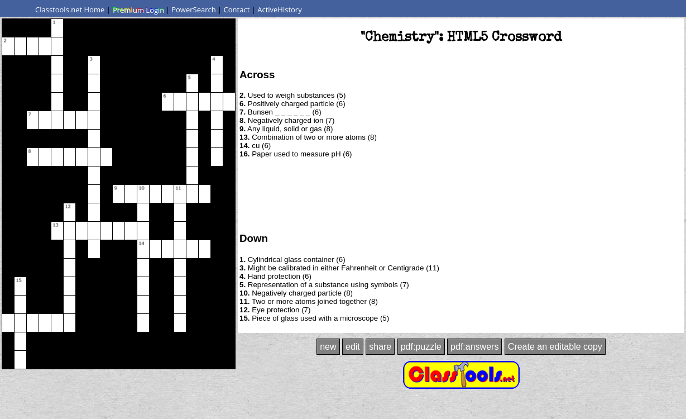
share (380, 346)
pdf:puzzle (421, 346)
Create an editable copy (555, 346)
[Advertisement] (461, 194)
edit (353, 346)
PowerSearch (193, 9)
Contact (237, 9)
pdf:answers (474, 346)
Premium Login (138, 9)
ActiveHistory (279, 9)
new (328, 346)
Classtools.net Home (69, 9)
